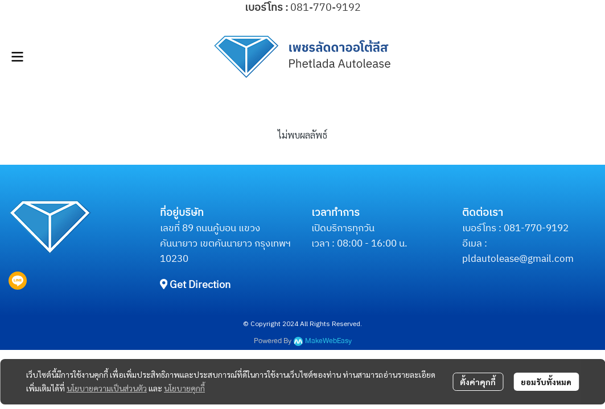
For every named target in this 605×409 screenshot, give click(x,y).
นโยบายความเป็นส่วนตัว (107, 388)
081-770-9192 (536, 228)
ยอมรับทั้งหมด (546, 382)
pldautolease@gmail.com (518, 259)
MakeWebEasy (328, 341)
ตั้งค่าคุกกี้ (478, 382)
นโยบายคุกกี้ (184, 388)
